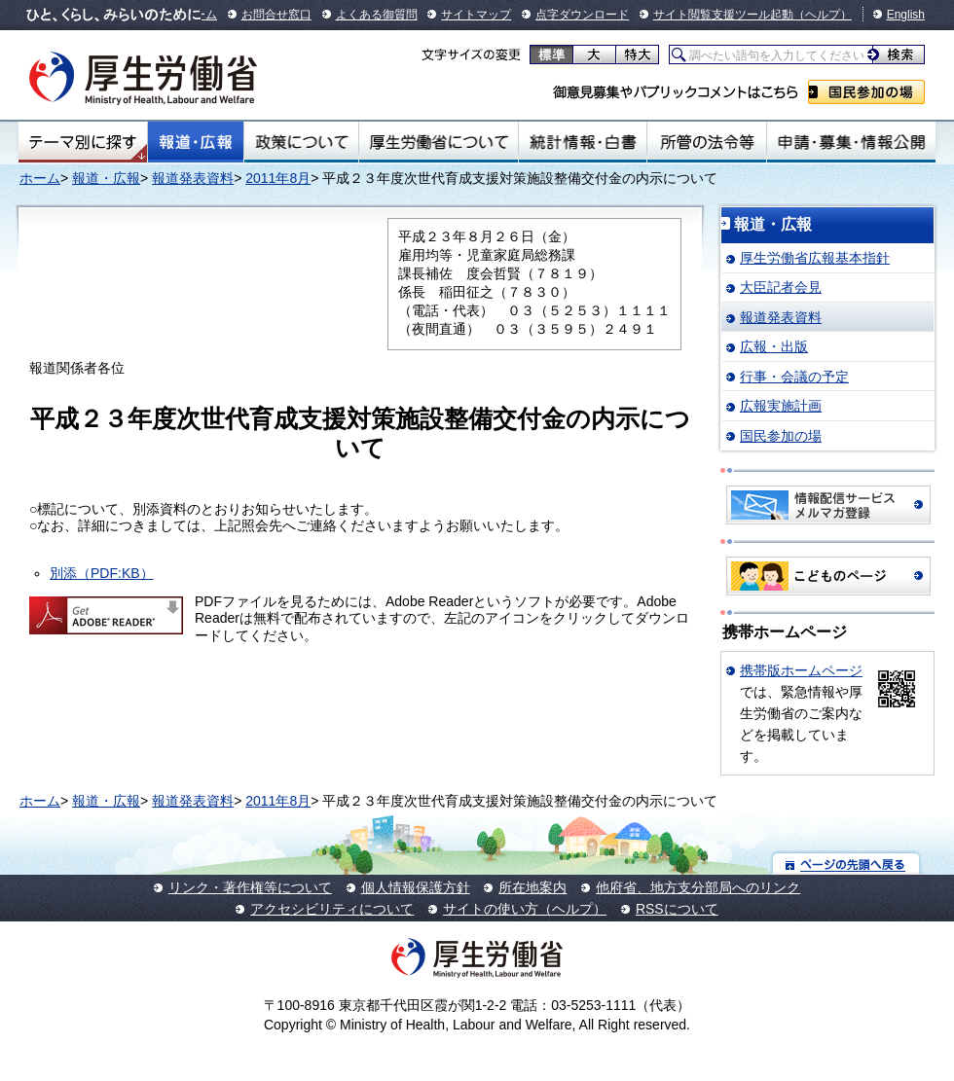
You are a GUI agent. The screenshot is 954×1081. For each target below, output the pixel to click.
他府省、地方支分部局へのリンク (698, 887)
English (906, 14)
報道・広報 (195, 142)
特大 (637, 54)
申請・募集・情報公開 (851, 142)
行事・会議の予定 (794, 376)
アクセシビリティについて (332, 909)
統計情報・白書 (582, 142)
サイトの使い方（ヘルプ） (524, 909)
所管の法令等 (706, 142)
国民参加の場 (866, 92)
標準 (551, 54)
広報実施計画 (781, 406)
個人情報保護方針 (415, 887)
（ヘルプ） (822, 14)
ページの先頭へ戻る (846, 863)
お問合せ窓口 (276, 14)
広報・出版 (774, 346)
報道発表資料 (193, 178)
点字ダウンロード (582, 14)
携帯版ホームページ (801, 670)
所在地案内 (532, 887)
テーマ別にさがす (82, 142)
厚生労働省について (439, 142)
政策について (301, 142)
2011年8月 (278, 178)
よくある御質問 (377, 14)
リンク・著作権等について (250, 887)
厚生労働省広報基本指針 (815, 258)
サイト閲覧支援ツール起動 (723, 14)
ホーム (39, 178)
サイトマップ (476, 14)
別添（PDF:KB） (102, 573)
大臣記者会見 (781, 287)
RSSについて (677, 909)
